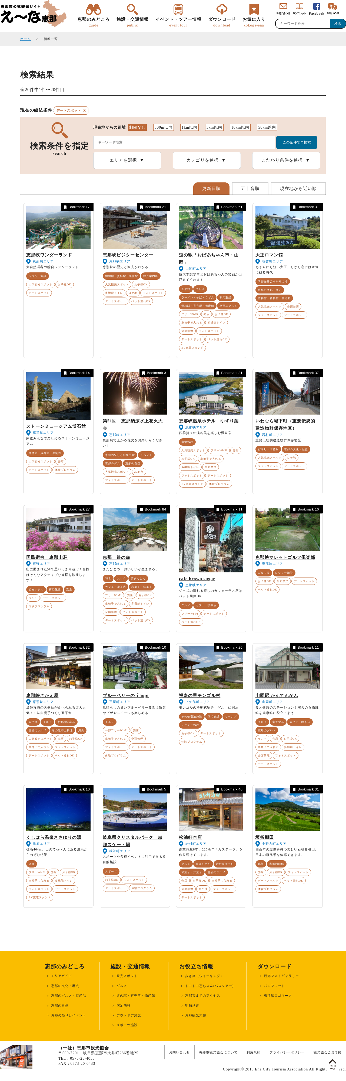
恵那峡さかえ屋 (42, 695)
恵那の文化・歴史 (270, 289)
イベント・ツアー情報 (178, 22)
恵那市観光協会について (218, 1052)
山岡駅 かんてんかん (276, 695)
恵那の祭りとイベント (68, 1015)
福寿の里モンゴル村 (199, 695)
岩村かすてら (225, 863)
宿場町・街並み (268, 449)
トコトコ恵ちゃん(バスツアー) (209, 986)
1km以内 (189, 127)
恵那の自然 (132, 463)
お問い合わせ (179, 1052)
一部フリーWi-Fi (116, 730)
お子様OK (64, 284)
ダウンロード (222, 22)
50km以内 (267, 127)
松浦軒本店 (190, 837)
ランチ (33, 597)
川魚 (81, 730)
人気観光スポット (40, 284)
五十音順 (250, 188)
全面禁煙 (187, 330)
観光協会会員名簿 (328, 1052)
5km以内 (214, 127)
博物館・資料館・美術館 (121, 276)
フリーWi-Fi (189, 314)
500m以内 (163, 127)
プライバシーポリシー (287, 1052)
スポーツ (111, 871)
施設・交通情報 (133, 22)
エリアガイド (61, 976)
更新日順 (211, 188)
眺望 (261, 863)
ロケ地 (132, 292)
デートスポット (39, 292)
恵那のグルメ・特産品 (68, 995)
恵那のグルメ (228, 305)
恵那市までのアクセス (202, 995)
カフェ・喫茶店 (115, 586)
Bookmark (76, 207)
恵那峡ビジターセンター (128, 255)
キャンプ (231, 716)
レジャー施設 (37, 276)
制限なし (137, 127)
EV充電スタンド (192, 347)
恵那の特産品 (66, 721)
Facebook (316, 13)
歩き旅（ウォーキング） (204, 976)
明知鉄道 (192, 1005)
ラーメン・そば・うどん (197, 297)
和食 (108, 578)
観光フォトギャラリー (281, 976)
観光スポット (127, 976)
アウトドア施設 (129, 1015)
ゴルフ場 (264, 572)
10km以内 (240, 127)
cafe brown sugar (197, 578)
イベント (146, 454)
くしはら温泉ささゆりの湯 (53, 837)
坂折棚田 (264, 837)
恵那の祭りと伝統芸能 (120, 454)
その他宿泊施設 (191, 716)
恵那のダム (112, 463)
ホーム (25, 39)
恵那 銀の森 (116, 557)
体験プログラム (65, 469)
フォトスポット (153, 292)
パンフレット (274, 986)
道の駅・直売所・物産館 (197, 305)
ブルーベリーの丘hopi (126, 695)
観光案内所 (150, 276)
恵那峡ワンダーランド (49, 255)
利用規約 (254, 1052)
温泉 (69, 589)
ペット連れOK (141, 301)
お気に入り (253, 22)
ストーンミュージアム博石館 (56, 426)
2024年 (139, 471)
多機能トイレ (114, 292)
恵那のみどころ (94, 22)
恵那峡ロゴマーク (278, 995)
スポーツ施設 (127, 1025)
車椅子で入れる (191, 322)
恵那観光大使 (195, 1015)
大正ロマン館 (269, 255)
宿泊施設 (187, 442)
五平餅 (185, 289)
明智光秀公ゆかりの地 (273, 281)
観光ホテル (36, 589)
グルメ (200, 289)
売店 (206, 314)
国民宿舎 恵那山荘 (47, 557)
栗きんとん (138, 578)
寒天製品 (225, 297)
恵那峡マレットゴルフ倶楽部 (285, 557)
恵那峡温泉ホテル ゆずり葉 (209, 421)
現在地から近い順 (298, 188)
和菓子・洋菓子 (141, 586)
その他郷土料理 (62, 730)
